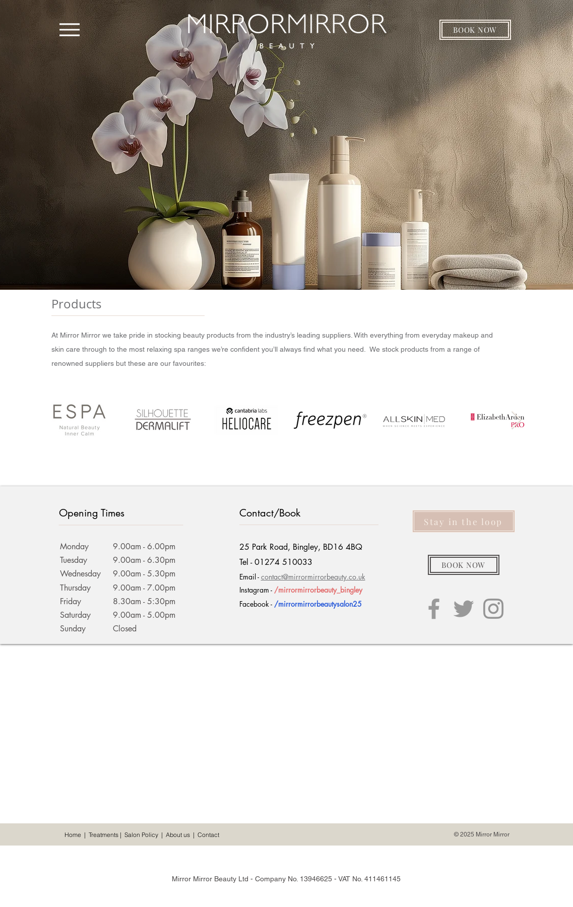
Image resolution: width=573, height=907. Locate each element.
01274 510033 (283, 562)
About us (178, 834)
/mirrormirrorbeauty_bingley (318, 590)
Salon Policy (141, 834)
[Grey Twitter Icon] (463, 608)
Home (73, 834)
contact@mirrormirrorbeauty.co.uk (313, 576)
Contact (208, 834)
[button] (475, 30)
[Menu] (69, 29)
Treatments (103, 834)
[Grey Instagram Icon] (493, 608)
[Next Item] (516, 420)
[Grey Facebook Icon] (434, 608)
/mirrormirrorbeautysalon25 (318, 604)
